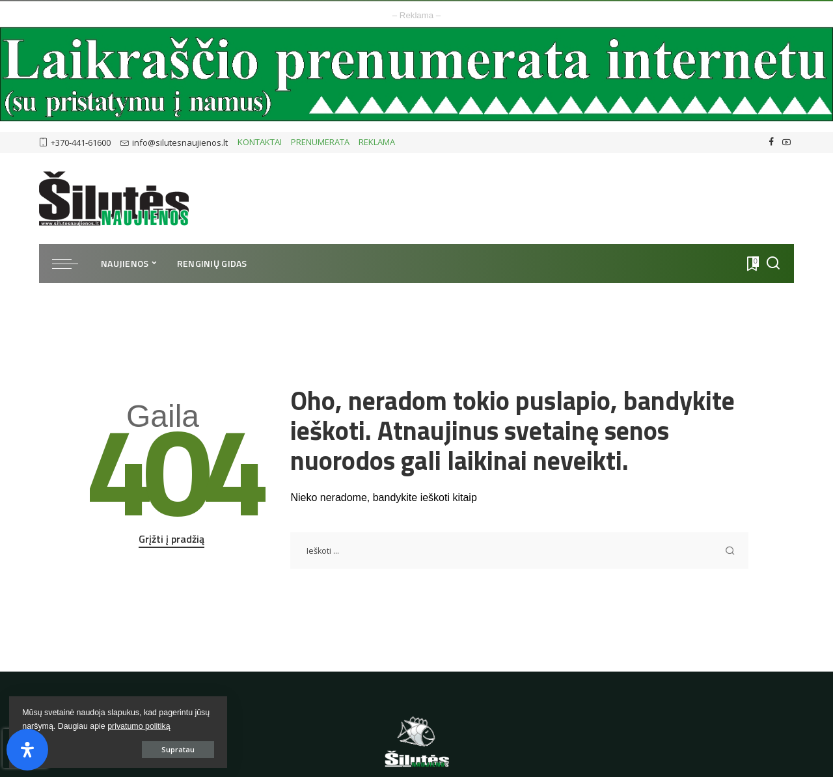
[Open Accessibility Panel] (27, 749)
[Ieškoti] (773, 263)
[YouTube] (786, 142)
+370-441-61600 (75, 142)
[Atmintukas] (751, 263)
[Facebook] (771, 142)
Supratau (155, 749)
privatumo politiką (54, 725)
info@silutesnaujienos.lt (174, 142)
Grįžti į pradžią (171, 539)
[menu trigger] (71, 263)
